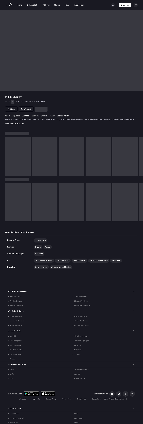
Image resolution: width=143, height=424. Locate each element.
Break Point (78, 345)
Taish (11, 379)
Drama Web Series (81, 316)
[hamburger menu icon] (136, 5)
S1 (6, 97)
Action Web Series (16, 325)
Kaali (7, 101)
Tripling (77, 354)
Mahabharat (14, 414)
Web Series (79, 5)
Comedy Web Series (17, 321)
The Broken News (16, 354)
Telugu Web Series (80, 296)
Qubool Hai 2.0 (79, 379)
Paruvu (12, 359)
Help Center (36, 399)
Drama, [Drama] (60, 116)
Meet (76, 414)
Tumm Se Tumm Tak (17, 418)
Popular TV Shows (14, 408)
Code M (77, 374)
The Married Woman (81, 370)
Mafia (12, 374)
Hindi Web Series (16, 296)
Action (66, 116)
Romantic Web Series (81, 325)
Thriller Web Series (81, 321)
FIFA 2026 (31, 5)
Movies (57, 5)
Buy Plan (125, 5)
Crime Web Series (16, 316)
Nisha (12, 370)
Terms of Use (66, 399)
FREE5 (67, 5)
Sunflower (77, 350)
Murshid (13, 336)
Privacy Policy (51, 399)
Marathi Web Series (81, 301)
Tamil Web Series (16, 301)
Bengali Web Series (16, 306)
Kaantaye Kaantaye (16, 350)
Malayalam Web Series (82, 306)
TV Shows (46, 5)
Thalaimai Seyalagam (81, 336)
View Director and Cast (14, 123)
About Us (22, 399)
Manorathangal (15, 345)
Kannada (25, 116)
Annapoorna (78, 418)
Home (19, 5)
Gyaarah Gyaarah (16, 341)
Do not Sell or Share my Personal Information (108, 399)
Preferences (81, 399)
